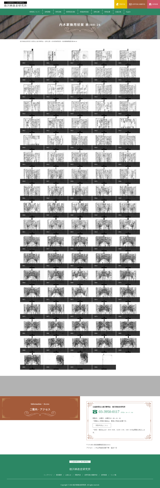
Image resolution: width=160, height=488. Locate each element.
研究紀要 (107, 12)
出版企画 (118, 12)
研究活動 (58, 12)
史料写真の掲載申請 (91, 475)
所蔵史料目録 (84, 12)
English (128, 12)
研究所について (35, 12)
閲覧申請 (78, 475)
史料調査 (47, 12)
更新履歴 (58, 475)
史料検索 (104, 475)
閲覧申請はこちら (102, 425)
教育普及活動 (70, 12)
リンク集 (114, 475)
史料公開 (96, 12)
